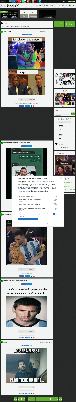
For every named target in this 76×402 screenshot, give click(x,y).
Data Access (38, 223)
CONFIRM (28, 219)
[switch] (55, 200)
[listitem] (38, 196)
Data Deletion (30, 223)
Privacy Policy (46, 223)
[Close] (61, 178)
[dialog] (38, 201)
